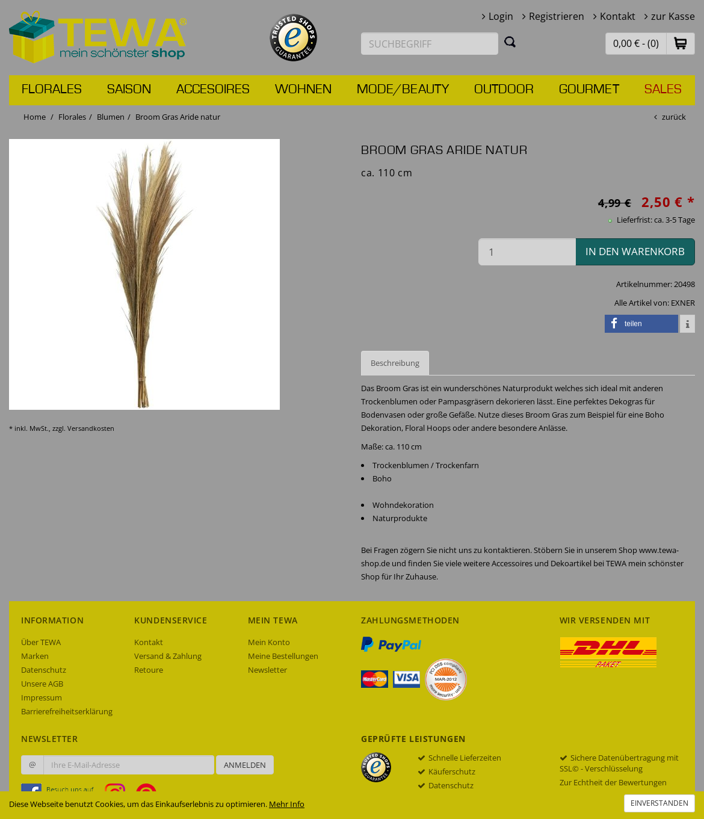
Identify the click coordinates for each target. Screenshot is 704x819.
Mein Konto (269, 642)
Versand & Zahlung (168, 656)
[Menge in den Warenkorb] (527, 251)
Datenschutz (43, 669)
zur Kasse (673, 16)
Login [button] (501, 16)
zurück (674, 116)
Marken (35, 656)
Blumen (111, 116)
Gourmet (589, 89)
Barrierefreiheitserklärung (67, 711)
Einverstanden (659, 803)
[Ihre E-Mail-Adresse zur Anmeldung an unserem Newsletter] (128, 764)
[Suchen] (510, 41)
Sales (663, 89)
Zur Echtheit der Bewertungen (613, 782)
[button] (680, 43)
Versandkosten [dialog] (90, 428)
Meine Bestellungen (283, 656)
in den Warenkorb (635, 251)
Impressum (41, 697)
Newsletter (267, 669)
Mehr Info (286, 804)
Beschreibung (395, 362)
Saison (129, 89)
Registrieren (556, 16)
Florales (52, 89)
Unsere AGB (42, 683)
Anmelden (245, 764)
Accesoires (213, 89)
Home (34, 116)
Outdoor (504, 89)
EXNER (683, 302)
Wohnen (303, 89)
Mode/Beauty (403, 89)
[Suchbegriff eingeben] (429, 43)
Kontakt (617, 16)
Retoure (148, 669)
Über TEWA (41, 642)
